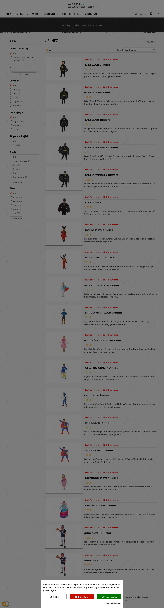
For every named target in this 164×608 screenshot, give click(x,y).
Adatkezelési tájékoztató (114, 603)
